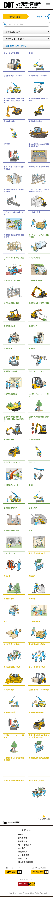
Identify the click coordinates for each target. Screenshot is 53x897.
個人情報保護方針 (25, 862)
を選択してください (16, 46)
